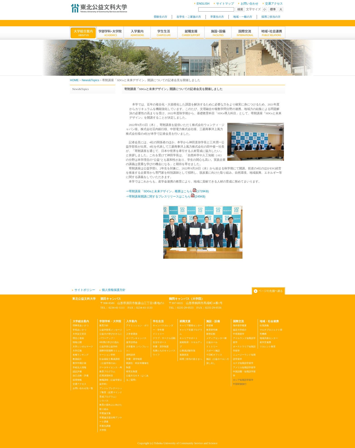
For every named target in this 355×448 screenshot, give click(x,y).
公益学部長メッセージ (110, 330)
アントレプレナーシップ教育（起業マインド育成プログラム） (110, 392)
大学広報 (77, 350)
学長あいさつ (79, 330)
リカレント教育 (268, 346)
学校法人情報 (79, 367)
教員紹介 (77, 359)
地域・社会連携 (269, 321)
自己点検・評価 (81, 375)
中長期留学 (238, 334)
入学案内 (131, 321)
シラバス (103, 400)
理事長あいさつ (81, 325)
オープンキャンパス (136, 338)
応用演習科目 (106, 375)
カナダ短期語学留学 (243, 363)
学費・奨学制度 (134, 359)
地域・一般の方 (242, 16)
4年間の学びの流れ (109, 342)
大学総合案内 (81, 321)
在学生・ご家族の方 (189, 16)
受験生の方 (160, 16)
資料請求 (130, 354)
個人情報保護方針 (113, 290)
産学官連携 (265, 342)
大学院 (102, 430)
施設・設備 (213, 321)
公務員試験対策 (187, 350)
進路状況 (184, 354)
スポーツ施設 (213, 350)
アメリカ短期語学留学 (244, 367)
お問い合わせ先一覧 (83, 388)
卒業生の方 (217, 16)
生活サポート (159, 342)
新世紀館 (210, 334)
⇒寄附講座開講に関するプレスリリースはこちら (165, 196)
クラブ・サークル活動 (164, 338)
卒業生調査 (105, 426)
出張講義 (264, 325)
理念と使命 (78, 338)
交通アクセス (274, 3)
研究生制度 (131, 371)
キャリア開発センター (191, 325)
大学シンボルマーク (83, 346)
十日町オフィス (214, 354)
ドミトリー (158, 334)
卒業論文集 (105, 413)
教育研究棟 (212, 330)
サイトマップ (225, 3)
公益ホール (212, 342)
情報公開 (77, 342)
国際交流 (238, 321)
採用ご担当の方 (271, 16)
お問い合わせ (249, 3)
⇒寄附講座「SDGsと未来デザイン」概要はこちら (167, 191)
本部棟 (209, 325)
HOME (74, 80)
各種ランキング (81, 354)
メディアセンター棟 (216, 338)
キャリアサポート (189, 338)
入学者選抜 (131, 334)
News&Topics (90, 80)
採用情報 (77, 380)
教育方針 (103, 325)
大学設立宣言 (79, 334)
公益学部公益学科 (108, 346)
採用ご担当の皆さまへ (191, 359)
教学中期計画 (79, 363)
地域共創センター (269, 338)
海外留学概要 (240, 325)
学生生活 (158, 321)
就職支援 (185, 321)
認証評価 (77, 371)
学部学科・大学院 (110, 321)
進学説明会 (131, 342)
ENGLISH (203, 3)
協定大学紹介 (240, 330)
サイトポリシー (84, 290)
